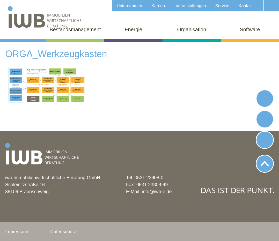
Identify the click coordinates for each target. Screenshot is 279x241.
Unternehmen (129, 5)
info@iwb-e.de (157, 191)
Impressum (16, 231)
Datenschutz (63, 231)
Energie (133, 29)
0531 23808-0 (149, 177)
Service (222, 5)
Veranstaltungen (191, 5)
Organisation (191, 29)
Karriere (158, 5)
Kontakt (246, 5)
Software (250, 29)
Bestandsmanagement (75, 29)
